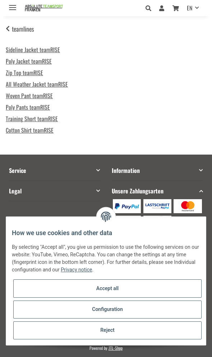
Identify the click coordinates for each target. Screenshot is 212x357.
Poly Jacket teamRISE (29, 61)
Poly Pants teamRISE (28, 107)
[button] (150, 8)
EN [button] (189, 8)
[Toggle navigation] (12, 4)
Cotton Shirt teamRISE (30, 130)
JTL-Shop (116, 348)
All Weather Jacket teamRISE (37, 84)
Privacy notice (76, 270)
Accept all (107, 288)
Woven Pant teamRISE (29, 95)
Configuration (107, 309)
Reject (107, 330)
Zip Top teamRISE (24, 72)
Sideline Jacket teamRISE (33, 49)
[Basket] (175, 8)
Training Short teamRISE (32, 118)
